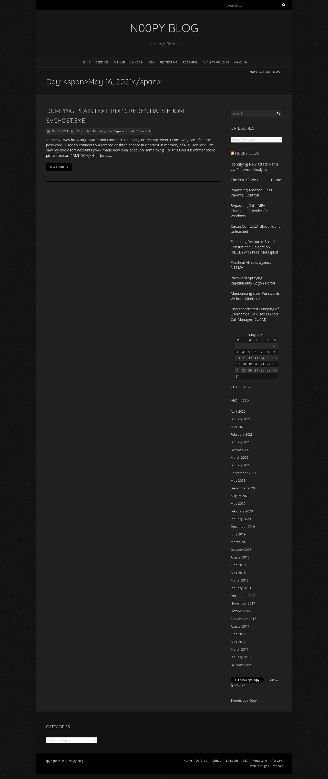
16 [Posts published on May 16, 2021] (274, 358)
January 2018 (241, 588)
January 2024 (241, 419)
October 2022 (241, 449)
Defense (102, 62)
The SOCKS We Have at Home (256, 179)
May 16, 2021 (59, 131)
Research (190, 62)
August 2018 (240, 557)
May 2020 (238, 503)
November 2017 (243, 603)
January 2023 (241, 442)
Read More (59, 167)
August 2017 (240, 626)
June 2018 (238, 565)
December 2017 (243, 595)
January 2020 (241, 519)
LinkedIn (137, 62)
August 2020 (240, 495)
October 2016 (241, 664)
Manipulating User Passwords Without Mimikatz (255, 296)
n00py (79, 131)
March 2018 (239, 580)
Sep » (245, 387)
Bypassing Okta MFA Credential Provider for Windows (249, 210)
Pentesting (168, 62)
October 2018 (241, 549)
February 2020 (242, 511)
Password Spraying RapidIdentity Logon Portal (253, 281)
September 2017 (243, 618)
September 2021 (243, 472)
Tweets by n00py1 (245, 700)
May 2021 (238, 480)
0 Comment (143, 131)
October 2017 (241, 611)
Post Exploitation (119, 131)
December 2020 (243, 488)
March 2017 (239, 649)
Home (85, 62)
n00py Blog (247, 153)
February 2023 (242, 434)
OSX (151, 62)
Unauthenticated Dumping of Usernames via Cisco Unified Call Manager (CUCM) (255, 314)
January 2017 (241, 657)
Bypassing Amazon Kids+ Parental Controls (252, 193)
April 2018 (238, 572)
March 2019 (239, 542)
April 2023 (238, 426)
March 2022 (239, 457)
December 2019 (243, 526)
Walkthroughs (216, 62)
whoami (240, 62)
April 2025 (238, 411)
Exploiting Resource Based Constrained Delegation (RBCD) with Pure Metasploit (254, 247)
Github (119, 62)
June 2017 (238, 634)
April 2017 (238, 641)
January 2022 (241, 465)
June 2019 (238, 534)
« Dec (235, 387)
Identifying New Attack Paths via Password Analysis (255, 167)
